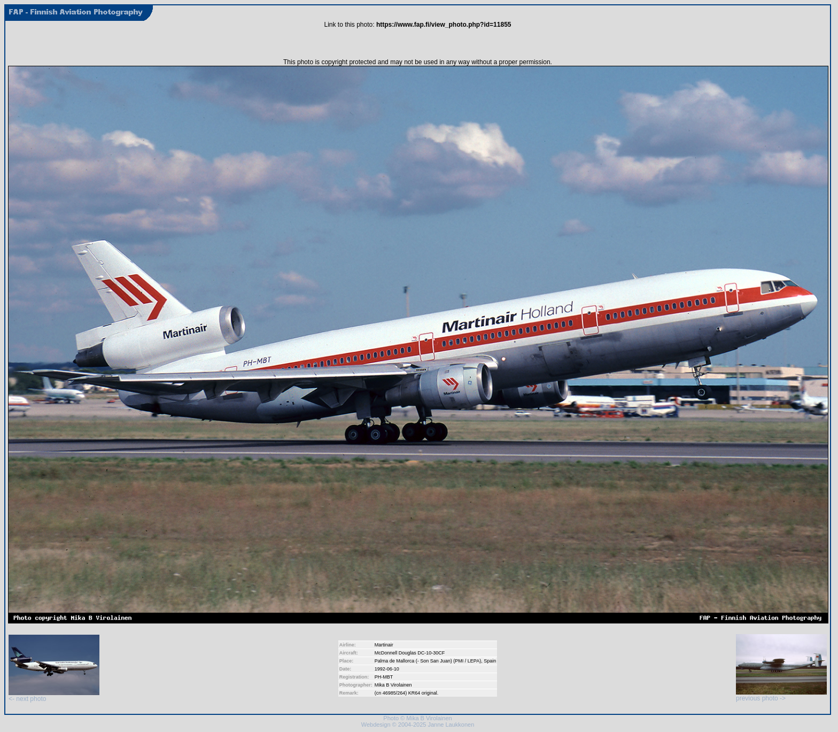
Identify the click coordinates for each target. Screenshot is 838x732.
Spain (490, 661)
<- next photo (54, 696)
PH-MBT (384, 677)
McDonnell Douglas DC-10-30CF (410, 653)
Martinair (384, 645)
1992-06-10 (387, 669)
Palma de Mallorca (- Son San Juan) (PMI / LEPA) (428, 661)
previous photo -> (781, 695)
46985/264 (394, 693)
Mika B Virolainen (393, 685)
